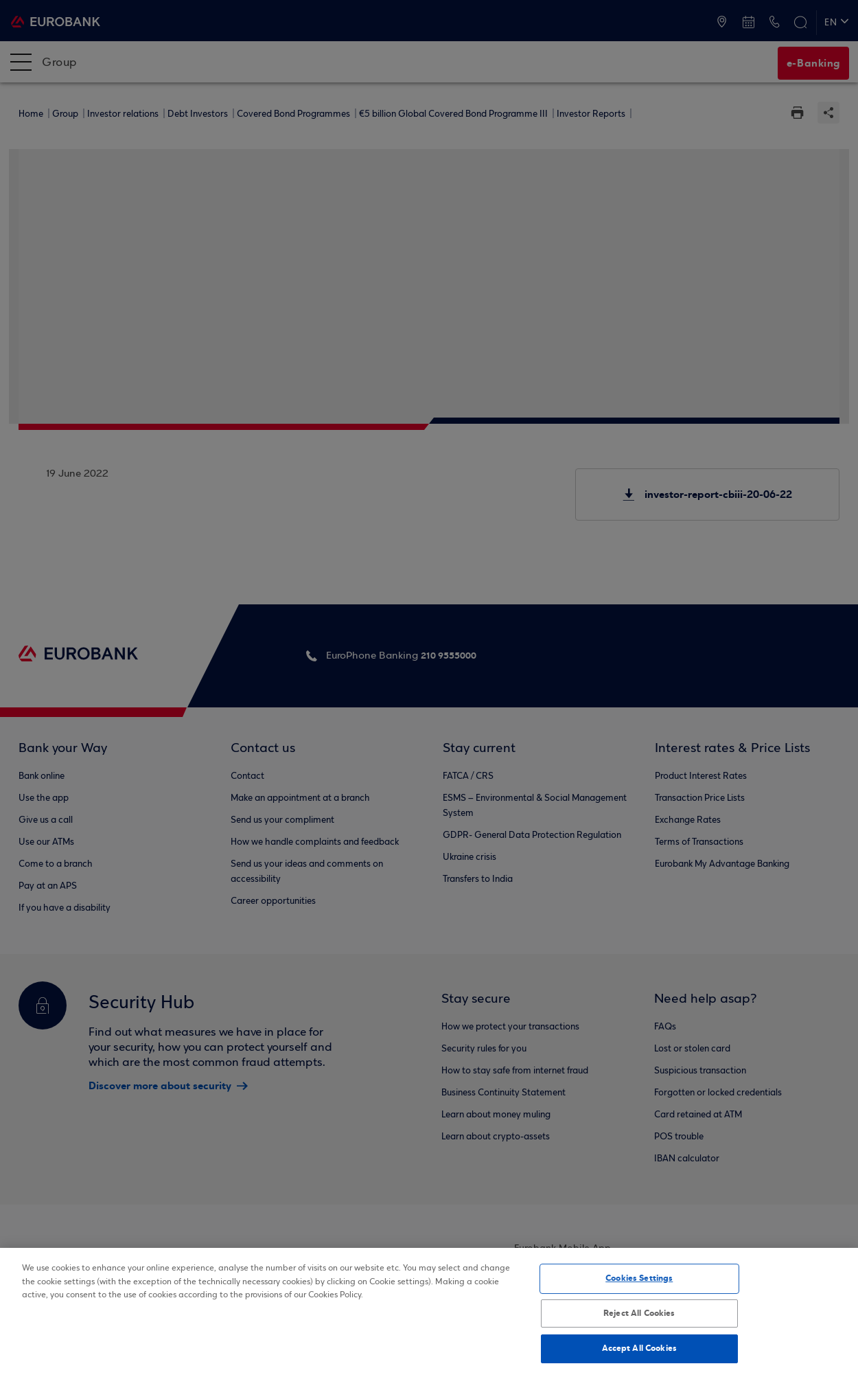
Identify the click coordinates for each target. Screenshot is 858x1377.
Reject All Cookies (639, 1313)
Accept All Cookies (639, 1348)
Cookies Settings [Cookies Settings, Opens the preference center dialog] (639, 1278)
